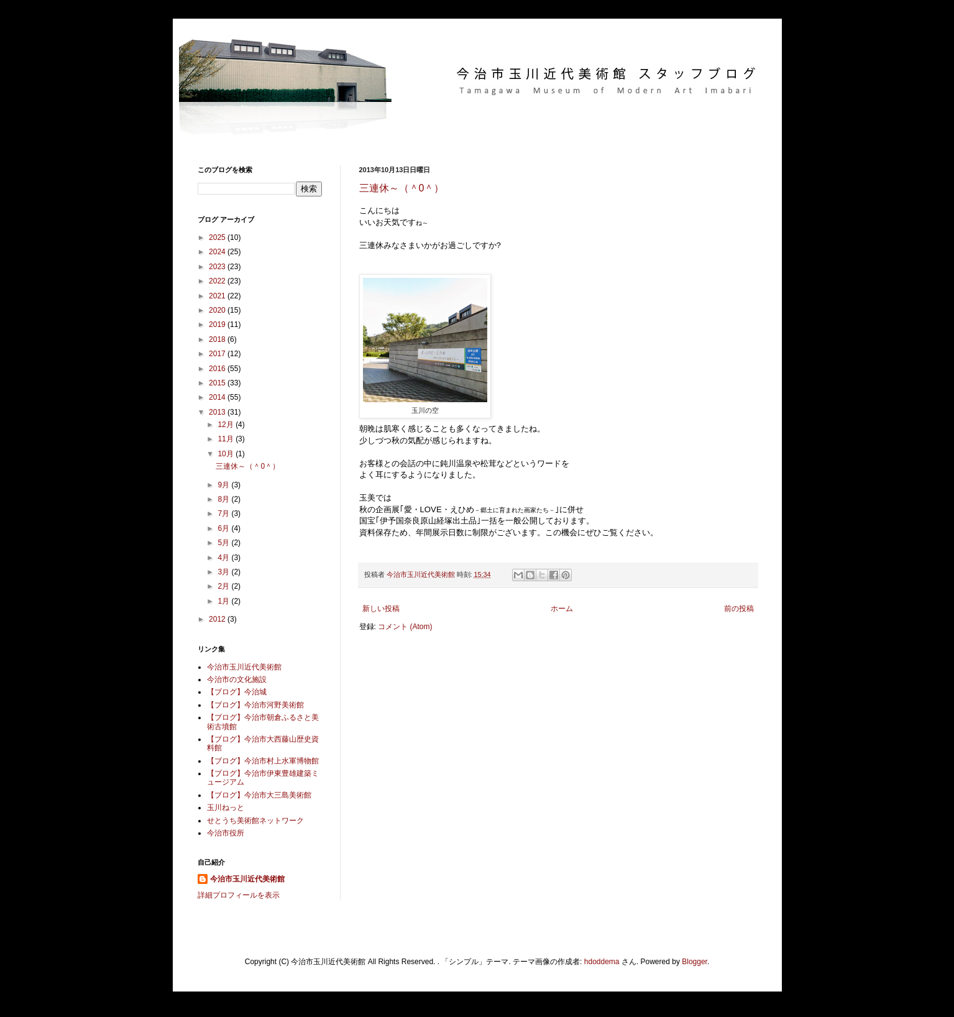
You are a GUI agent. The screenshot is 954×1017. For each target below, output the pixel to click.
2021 (218, 296)
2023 (218, 266)
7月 (224, 513)
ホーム (562, 608)
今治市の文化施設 (237, 679)
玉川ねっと (225, 807)
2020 (218, 310)
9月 (224, 485)
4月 (224, 557)
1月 (224, 601)
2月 (224, 586)
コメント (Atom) (405, 626)
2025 (218, 237)
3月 (224, 572)
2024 (218, 251)
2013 (218, 412)
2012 (218, 619)
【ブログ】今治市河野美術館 (255, 705)
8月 (224, 499)
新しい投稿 (381, 608)
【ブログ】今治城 (237, 692)
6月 (224, 528)
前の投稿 (739, 608)
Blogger (694, 961)
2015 (218, 383)
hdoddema (602, 961)
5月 (224, 542)
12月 (227, 424)
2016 (218, 368)
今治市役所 (225, 833)
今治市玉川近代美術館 (244, 667)
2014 (218, 397)
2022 (218, 281)
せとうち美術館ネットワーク (255, 820)
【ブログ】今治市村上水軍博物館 (263, 761)
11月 (227, 439)
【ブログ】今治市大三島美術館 (259, 795)
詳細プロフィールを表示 (239, 895)
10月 (227, 453)
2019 (218, 324)
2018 (218, 339)
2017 (218, 353)
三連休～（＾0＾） (401, 188)
